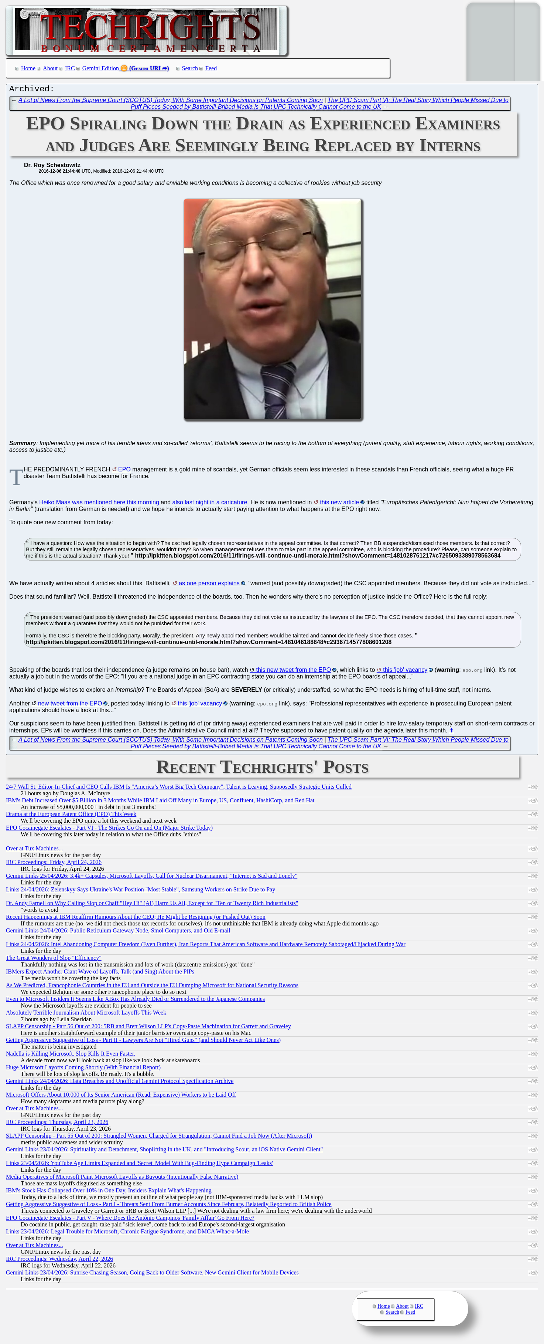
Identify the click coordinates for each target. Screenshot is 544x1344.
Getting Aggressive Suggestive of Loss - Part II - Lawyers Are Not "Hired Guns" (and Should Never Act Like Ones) (143, 1042)
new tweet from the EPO (70, 705)
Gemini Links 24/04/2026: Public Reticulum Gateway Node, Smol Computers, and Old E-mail (118, 932)
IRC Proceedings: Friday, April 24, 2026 (54, 864)
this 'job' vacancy (405, 671)
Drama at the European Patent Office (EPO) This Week (71, 816)
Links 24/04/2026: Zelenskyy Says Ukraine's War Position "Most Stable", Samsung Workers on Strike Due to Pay (140, 891)
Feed (211, 68)
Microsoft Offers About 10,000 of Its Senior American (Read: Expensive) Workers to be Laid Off (121, 1096)
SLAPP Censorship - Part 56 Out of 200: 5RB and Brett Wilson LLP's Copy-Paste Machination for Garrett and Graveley (148, 1028)
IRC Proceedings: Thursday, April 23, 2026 (57, 1124)
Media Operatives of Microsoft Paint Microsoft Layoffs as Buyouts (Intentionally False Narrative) (122, 1178)
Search (190, 68)
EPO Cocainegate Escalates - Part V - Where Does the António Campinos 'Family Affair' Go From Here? (130, 1219)
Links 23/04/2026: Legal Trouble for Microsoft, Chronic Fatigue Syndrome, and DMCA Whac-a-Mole (127, 1233)
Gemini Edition (100, 68)
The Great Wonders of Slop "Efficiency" (54, 960)
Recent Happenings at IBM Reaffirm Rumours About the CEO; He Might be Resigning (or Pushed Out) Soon (136, 918)
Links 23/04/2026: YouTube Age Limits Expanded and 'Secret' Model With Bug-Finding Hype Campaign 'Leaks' (139, 1165)
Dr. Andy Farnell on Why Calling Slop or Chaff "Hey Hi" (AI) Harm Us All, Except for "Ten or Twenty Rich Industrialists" (152, 905)
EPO (124, 471)
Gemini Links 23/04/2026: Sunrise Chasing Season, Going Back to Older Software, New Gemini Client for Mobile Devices (152, 1274)
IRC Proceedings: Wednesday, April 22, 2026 (59, 1260)
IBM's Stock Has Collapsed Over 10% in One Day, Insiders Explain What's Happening (109, 1192)
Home (28, 68)
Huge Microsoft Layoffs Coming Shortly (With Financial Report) (83, 1069)
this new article (339, 504)
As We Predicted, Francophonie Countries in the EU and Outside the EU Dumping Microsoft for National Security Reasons (152, 987)
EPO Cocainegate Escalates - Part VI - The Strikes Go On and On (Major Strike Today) (109, 829)
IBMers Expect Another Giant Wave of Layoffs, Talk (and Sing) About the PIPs (100, 973)
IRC (70, 68)
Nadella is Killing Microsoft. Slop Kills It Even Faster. (70, 1055)
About (50, 68)
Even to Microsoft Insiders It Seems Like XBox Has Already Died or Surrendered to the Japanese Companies (135, 1001)
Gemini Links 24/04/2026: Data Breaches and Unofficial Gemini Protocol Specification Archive (119, 1083)
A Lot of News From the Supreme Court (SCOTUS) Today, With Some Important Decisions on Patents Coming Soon (170, 102)
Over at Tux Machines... (34, 850)
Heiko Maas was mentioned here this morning (99, 504)
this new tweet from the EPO (293, 671)
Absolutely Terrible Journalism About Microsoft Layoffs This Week (86, 1014)
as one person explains (209, 585)
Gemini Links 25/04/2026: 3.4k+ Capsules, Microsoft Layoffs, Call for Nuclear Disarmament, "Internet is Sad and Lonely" (151, 877)
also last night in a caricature (209, 504)
